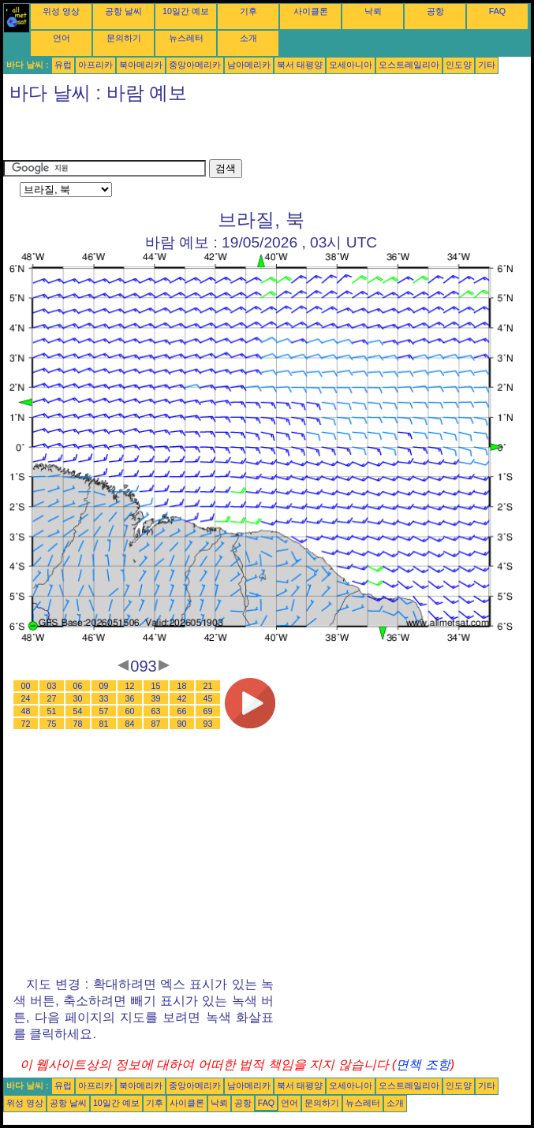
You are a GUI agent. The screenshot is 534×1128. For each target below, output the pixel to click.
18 (182, 686)
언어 (61, 38)
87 (156, 723)
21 (208, 686)
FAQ (497, 11)
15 (156, 686)
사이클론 (310, 11)
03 (52, 686)
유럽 (63, 64)
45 (208, 698)
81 (104, 723)
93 (208, 723)
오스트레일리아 (409, 64)
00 (26, 686)
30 (78, 698)
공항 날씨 (123, 11)
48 (26, 711)
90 (182, 723)
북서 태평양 (300, 64)
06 (78, 686)
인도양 (459, 64)
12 (130, 686)
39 (156, 698)
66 (182, 711)
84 (130, 723)
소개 (248, 38)
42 (182, 698)
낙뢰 (373, 11)
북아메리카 (140, 64)
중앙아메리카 (195, 64)
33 (104, 698)
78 (78, 723)
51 (52, 711)
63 (156, 711)
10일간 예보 (185, 11)
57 (104, 711)
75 (52, 723)
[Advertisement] (187, 135)
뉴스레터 (186, 38)
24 (26, 698)
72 (26, 723)
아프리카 (95, 64)
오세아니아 (350, 64)
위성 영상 (61, 11)
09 (104, 686)
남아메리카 (249, 64)
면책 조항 (423, 1064)
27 (52, 698)
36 (130, 698)
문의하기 (123, 38)
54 (78, 711)
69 (208, 711)
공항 (435, 11)
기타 (486, 64)
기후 (248, 11)
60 (130, 711)
